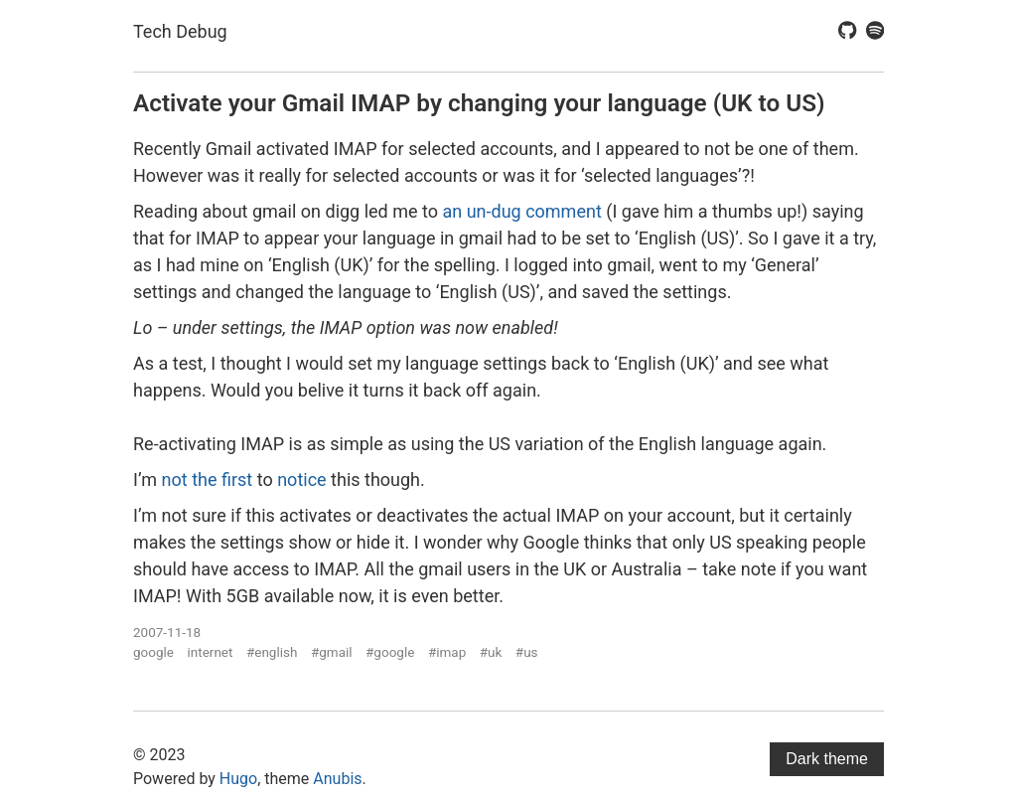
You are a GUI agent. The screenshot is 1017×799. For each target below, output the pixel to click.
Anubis (337, 778)
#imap (447, 652)
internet (210, 652)
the (204, 479)
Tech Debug (180, 31)
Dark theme (827, 758)
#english (271, 652)
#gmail (332, 652)
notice (301, 479)
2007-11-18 (167, 632)
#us (526, 652)
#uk (491, 652)
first (236, 479)
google (153, 652)
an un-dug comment (521, 211)
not (175, 479)
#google (389, 652)
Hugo (238, 778)
